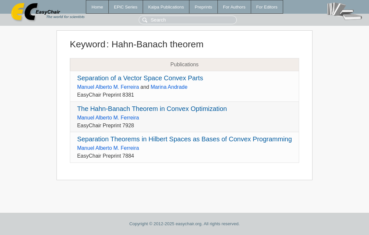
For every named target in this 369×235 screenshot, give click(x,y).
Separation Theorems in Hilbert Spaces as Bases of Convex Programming (184, 139)
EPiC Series (125, 7)
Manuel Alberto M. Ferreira (108, 87)
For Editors (267, 7)
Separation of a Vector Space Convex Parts (140, 78)
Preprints (203, 7)
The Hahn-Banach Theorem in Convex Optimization (152, 108)
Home (97, 7)
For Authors (234, 7)
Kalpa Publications (166, 7)
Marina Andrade (169, 87)
